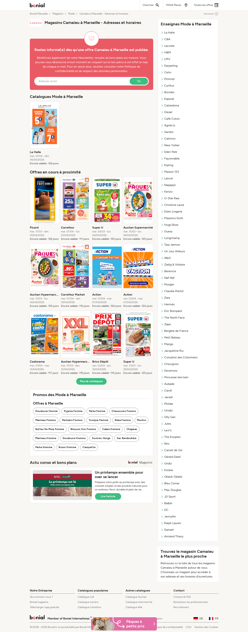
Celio (166, 72)
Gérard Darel (171, 457)
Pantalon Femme (72, 420)
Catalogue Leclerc (88, 602)
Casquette (89, 447)
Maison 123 (170, 171)
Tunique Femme (98, 420)
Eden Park (169, 152)
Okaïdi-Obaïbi (171, 476)
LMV (165, 59)
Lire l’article (108, 496)
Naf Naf (168, 278)
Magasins (57, 14)
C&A (165, 39)
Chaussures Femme (124, 411)
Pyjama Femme (73, 411)
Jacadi (167, 397)
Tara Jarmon (170, 244)
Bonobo (167, 92)
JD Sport (168, 496)
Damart (167, 529)
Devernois (169, 370)
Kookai (167, 470)
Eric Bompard (171, 311)
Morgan (167, 284)
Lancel (167, 178)
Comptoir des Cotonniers (179, 357)
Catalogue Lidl (86, 596)
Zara (165, 297)
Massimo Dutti (172, 218)
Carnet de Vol (171, 450)
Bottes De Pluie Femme (49, 429)
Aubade (167, 384)
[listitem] (45, 133)
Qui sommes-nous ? (41, 596)
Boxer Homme (67, 447)
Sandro (167, 132)
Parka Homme (43, 447)
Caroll (166, 390)
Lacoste (168, 46)
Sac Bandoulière (127, 438)
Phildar (167, 403)
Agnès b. (168, 125)
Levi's (166, 430)
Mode (71, 14)
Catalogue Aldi (134, 607)
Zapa (166, 324)
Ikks (165, 443)
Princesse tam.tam (174, 377)
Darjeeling (169, 65)
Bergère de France (174, 331)
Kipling (167, 165)
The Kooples (170, 437)
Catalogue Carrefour (89, 607)
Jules (166, 423)
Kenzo (167, 191)
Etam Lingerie (171, 211)
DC (164, 510)
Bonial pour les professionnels (190, 602)
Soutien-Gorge (101, 438)
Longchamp (170, 238)
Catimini (168, 138)
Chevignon (170, 364)
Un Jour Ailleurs (173, 251)
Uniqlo (167, 410)
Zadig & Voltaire (173, 264)
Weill (166, 258)
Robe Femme (123, 420)
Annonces (211, 14)
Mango (167, 344)
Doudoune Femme (46, 411)
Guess (166, 231)
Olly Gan (168, 417)
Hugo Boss (169, 225)
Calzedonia (170, 105)
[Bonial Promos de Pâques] (124, 624)
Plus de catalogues (91, 381)
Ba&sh (166, 503)
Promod (167, 79)
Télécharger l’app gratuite (44, 607)
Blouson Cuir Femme (83, 429)
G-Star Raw (170, 198)
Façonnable (170, 158)
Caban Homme (111, 429)
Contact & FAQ (182, 596)
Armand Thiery (172, 536)
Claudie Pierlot (172, 291)
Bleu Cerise (170, 483)
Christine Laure (172, 205)
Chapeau (131, 429)
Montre (141, 420)
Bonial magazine (39, 602)
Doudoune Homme (74, 438)
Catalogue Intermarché (139, 602)
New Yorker (170, 145)
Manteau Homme (46, 438)
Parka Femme (97, 411)
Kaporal (167, 99)
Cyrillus (167, 85)
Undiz (166, 463)
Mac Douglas (171, 490)
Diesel (166, 112)
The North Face (173, 317)
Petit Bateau (170, 337)
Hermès (168, 304)
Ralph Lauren (171, 523)
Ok (139, 81)
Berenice (168, 271)
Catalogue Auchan (136, 596)
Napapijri (168, 185)
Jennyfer (168, 516)
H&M (166, 52)
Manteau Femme (45, 420)
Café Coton (170, 118)
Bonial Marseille (39, 14)
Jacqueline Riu (172, 350)
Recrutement (181, 607)
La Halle (168, 32)
